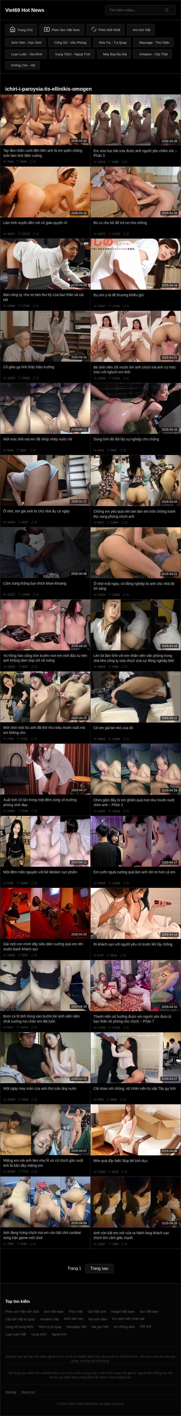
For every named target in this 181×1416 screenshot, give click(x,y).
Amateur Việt (49, 1319)
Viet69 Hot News (24, 10)
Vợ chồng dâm (124, 1327)
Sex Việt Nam (54, 1311)
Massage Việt (76, 1327)
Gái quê (146, 1326)
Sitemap (10, 1392)
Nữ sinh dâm (97, 1319)
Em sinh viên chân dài (128, 1319)
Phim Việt (76, 1311)
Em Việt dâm (149, 1311)
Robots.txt (28, 1392)
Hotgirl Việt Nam (123, 1311)
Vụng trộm (39, 1334)
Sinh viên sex (73, 1319)
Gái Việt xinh (97, 1311)
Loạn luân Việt (15, 1334)
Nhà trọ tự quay (50, 1327)
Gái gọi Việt (99, 1327)
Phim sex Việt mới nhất (22, 1311)
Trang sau (99, 1268)
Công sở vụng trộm (19, 1327)
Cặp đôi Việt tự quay (20, 1319)
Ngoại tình (59, 1334)
